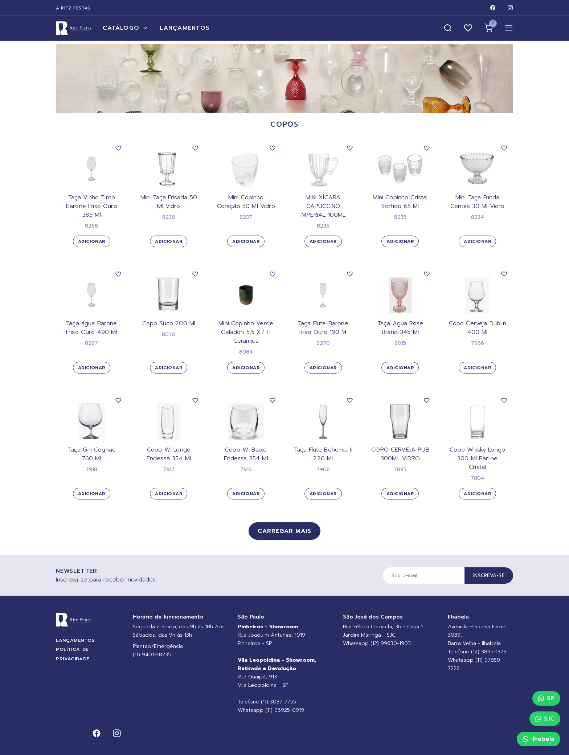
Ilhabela (538, 739)
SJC (544, 718)
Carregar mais (284, 531)
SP (546, 698)
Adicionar (91, 241)
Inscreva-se (488, 575)
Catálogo (125, 28)
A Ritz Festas (73, 8)
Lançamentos (185, 28)
